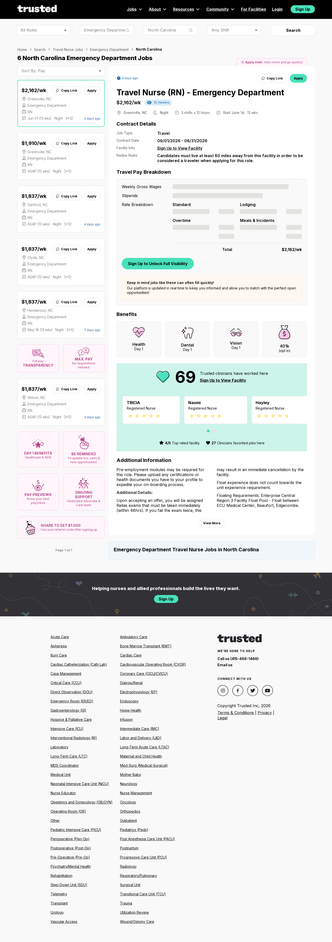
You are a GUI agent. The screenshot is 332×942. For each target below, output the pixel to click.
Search (293, 30)
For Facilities (253, 9)
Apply (91, 90)
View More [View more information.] (211, 523)
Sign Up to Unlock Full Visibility (158, 263)
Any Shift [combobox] (220, 30)
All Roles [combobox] (28, 30)
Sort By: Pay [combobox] (33, 70)
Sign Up (302, 9)
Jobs (135, 9)
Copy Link (66, 90)
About (158, 9)
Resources (186, 9)
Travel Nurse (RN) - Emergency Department (200, 92)
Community (220, 9)
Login (277, 9)
